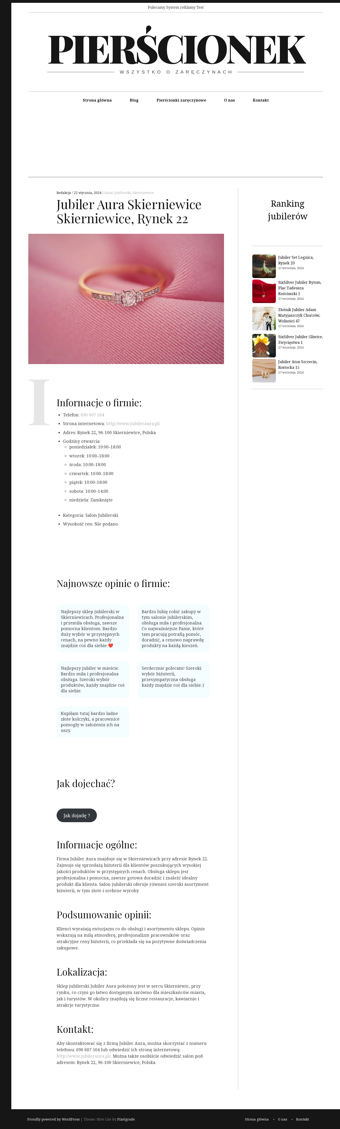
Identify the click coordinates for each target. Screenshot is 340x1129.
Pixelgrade (126, 1119)
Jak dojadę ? (76, 815)
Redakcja (64, 192)
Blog (134, 100)
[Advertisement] (175, 144)
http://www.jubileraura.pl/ (133, 423)
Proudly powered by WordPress (53, 1119)
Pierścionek (175, 47)
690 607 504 (92, 415)
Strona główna (97, 100)
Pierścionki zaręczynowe (181, 100)
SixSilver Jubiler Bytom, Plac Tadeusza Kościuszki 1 (299, 288)
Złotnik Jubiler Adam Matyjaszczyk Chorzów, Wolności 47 (299, 315)
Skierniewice (143, 192)
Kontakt (261, 100)
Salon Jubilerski (117, 192)
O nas (229, 100)
